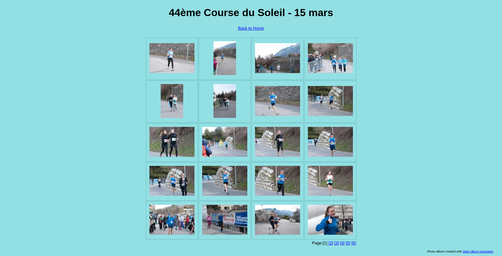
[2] (330, 243)
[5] (348, 243)
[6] (353, 243)
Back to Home (251, 28)
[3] (336, 243)
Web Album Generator (478, 251)
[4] (342, 243)
